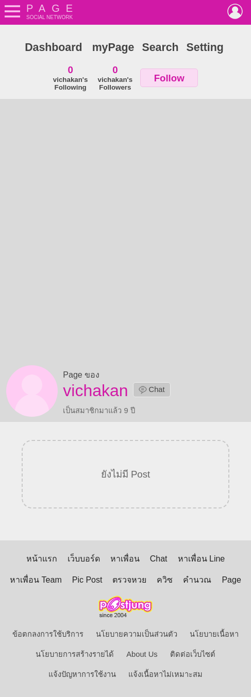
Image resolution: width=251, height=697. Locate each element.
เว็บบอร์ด (84, 558)
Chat (152, 389)
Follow (169, 78)
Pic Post (87, 579)
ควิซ (165, 579)
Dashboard (53, 47)
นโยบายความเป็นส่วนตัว (136, 634)
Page (231, 579)
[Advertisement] (125, 234)
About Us (141, 654)
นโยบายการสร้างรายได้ (75, 654)
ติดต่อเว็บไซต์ (192, 654)
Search (160, 47)
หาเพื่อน (125, 558)
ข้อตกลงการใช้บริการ (47, 634)
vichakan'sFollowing (70, 77)
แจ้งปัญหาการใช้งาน (82, 674)
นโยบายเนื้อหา (214, 634)
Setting (205, 47)
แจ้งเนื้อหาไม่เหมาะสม (165, 674)
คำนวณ (197, 579)
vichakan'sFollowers (115, 77)
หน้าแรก (41, 558)
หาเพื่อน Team (36, 579)
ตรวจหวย (129, 579)
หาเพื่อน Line (201, 558)
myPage (113, 47)
